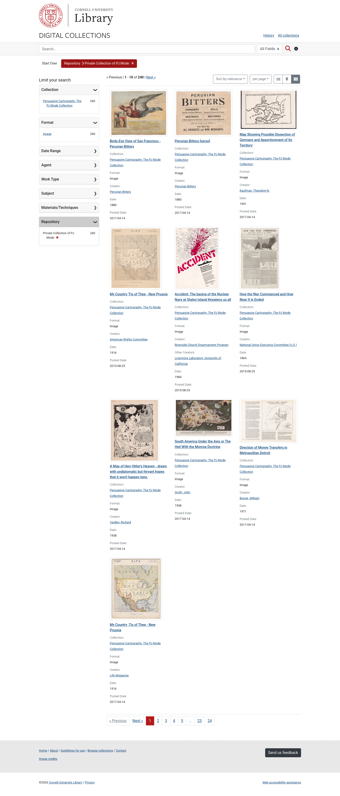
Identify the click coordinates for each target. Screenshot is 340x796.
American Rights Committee (129, 339)
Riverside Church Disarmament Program (202, 345)
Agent (46, 165)
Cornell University (51, 15)
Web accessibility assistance (282, 782)
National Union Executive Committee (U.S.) (268, 345)
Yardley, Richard (120, 522)
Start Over (49, 63)
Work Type (50, 179)
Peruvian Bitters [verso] (192, 141)
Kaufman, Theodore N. (255, 190)
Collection (49, 89)
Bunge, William (249, 498)
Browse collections (100, 750)
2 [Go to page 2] (158, 721)
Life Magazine (119, 675)
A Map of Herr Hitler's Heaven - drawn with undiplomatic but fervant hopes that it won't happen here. (138, 471)
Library (93, 15)
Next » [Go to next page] (137, 721)
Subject (47, 193)
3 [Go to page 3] (166, 721)
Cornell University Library (65, 782)
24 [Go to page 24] (210, 721)
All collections (288, 36)
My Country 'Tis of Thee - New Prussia (139, 294)
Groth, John (182, 492)
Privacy (89, 782)
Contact (121, 750)
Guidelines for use (73, 750)
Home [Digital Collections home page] (43, 750)
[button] (99, 63)
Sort (229, 79)
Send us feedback (283, 752)
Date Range (51, 151)
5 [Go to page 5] (182, 721)
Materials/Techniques (59, 207)
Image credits (48, 759)
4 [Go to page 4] (174, 721)
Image (47, 134)
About (54, 750)
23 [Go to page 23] (199, 721)
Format (47, 122)
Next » (151, 77)
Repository (50, 221)
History (269, 36)
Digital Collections (74, 35)
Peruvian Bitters (120, 192)
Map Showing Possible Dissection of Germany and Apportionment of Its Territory (267, 140)
